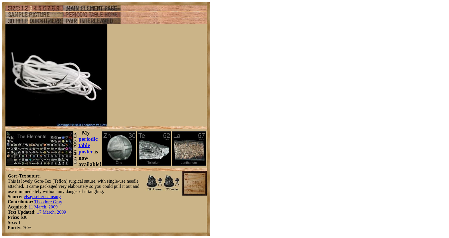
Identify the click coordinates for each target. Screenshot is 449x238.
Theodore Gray (48, 201)
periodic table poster (88, 145)
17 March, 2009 (51, 212)
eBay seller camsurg (42, 196)
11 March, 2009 (43, 206)
